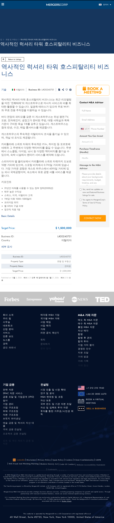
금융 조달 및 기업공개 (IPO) (18, 396)
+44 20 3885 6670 (96, 393)
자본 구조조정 (10, 415)
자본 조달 (83, 354)
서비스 (6, 332)
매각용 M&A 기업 (50, 314)
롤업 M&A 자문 (86, 327)
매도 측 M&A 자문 (88, 319)
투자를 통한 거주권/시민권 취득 (57, 413)
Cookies (69, 460)
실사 (5, 400)
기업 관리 (8, 404)
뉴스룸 (6, 340)
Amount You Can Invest (91, 136)
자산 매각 (83, 330)
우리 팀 (7, 318)
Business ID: (34, 89)
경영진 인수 (84, 350)
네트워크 (8, 325)
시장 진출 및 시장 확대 (53, 389)
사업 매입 (46, 322)
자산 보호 (46, 400)
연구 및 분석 (47, 393)
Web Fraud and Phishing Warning (24, 465)
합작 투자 (83, 341)
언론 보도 (8, 336)
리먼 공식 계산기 (50, 332)
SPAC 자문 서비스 (13, 393)
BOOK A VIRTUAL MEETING (95, 401)
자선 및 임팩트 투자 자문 (54, 407)
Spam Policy (58, 460)
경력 (5, 345)
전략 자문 (8, 389)
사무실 (6, 322)
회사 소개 (8, 314)
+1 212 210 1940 (95, 387)
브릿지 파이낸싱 (12, 419)
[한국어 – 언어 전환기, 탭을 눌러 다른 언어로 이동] (99, 4)
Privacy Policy (44, 460)
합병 (80, 334)
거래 (43, 329)
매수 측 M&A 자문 (88, 323)
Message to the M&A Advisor (90, 167)
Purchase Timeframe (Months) (90, 150)
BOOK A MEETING (93, 90)
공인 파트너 (9, 349)
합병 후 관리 (85, 338)
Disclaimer (31, 460)
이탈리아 (20, 89)
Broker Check (66, 501)
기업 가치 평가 (86, 345)
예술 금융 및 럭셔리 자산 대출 (18, 428)
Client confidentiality (84, 460)
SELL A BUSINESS (96, 408)
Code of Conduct (67, 467)
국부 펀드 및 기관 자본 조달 (56, 404)
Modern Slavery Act (49, 466)
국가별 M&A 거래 (50, 318)
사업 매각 (46, 325)
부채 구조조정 (10, 411)
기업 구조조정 (10, 407)
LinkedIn (19, 460)
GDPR (98, 460)
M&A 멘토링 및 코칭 (52, 396)
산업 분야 (8, 329)
